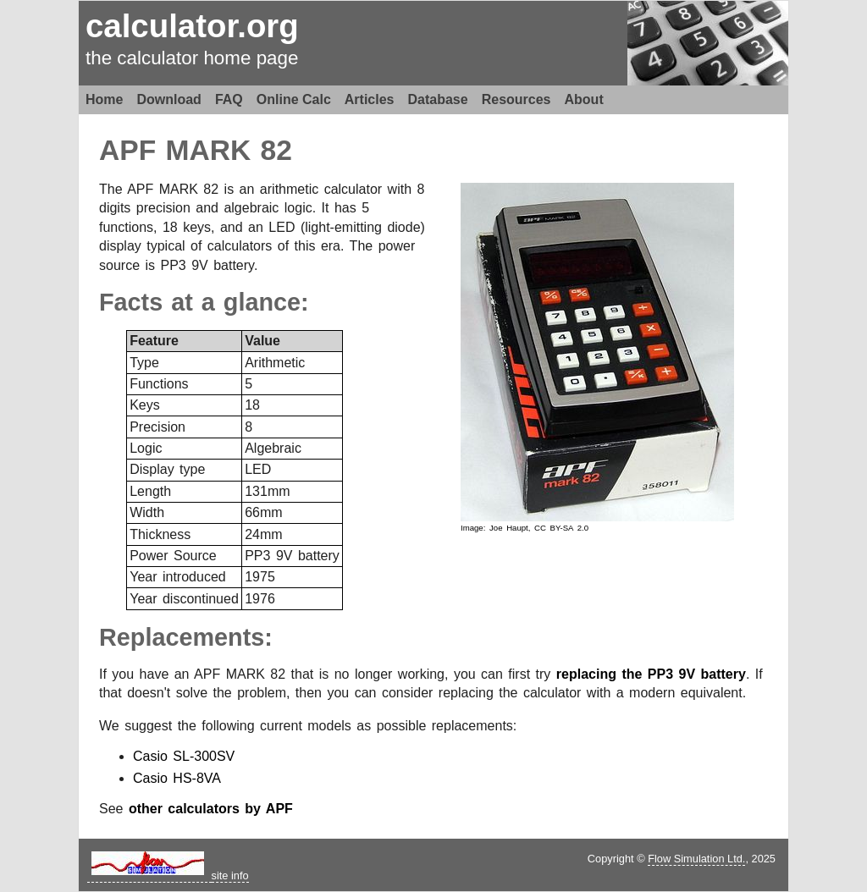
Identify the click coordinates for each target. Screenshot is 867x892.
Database (438, 99)
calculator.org (192, 26)
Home (104, 99)
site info (230, 875)
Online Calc (294, 99)
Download (168, 99)
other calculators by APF (211, 808)
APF (127, 150)
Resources (516, 99)
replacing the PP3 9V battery (651, 674)
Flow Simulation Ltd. (696, 858)
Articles (370, 99)
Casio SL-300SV (184, 756)
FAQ (229, 99)
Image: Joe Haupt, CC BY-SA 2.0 (524, 527)
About (584, 99)
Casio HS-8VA (177, 778)
